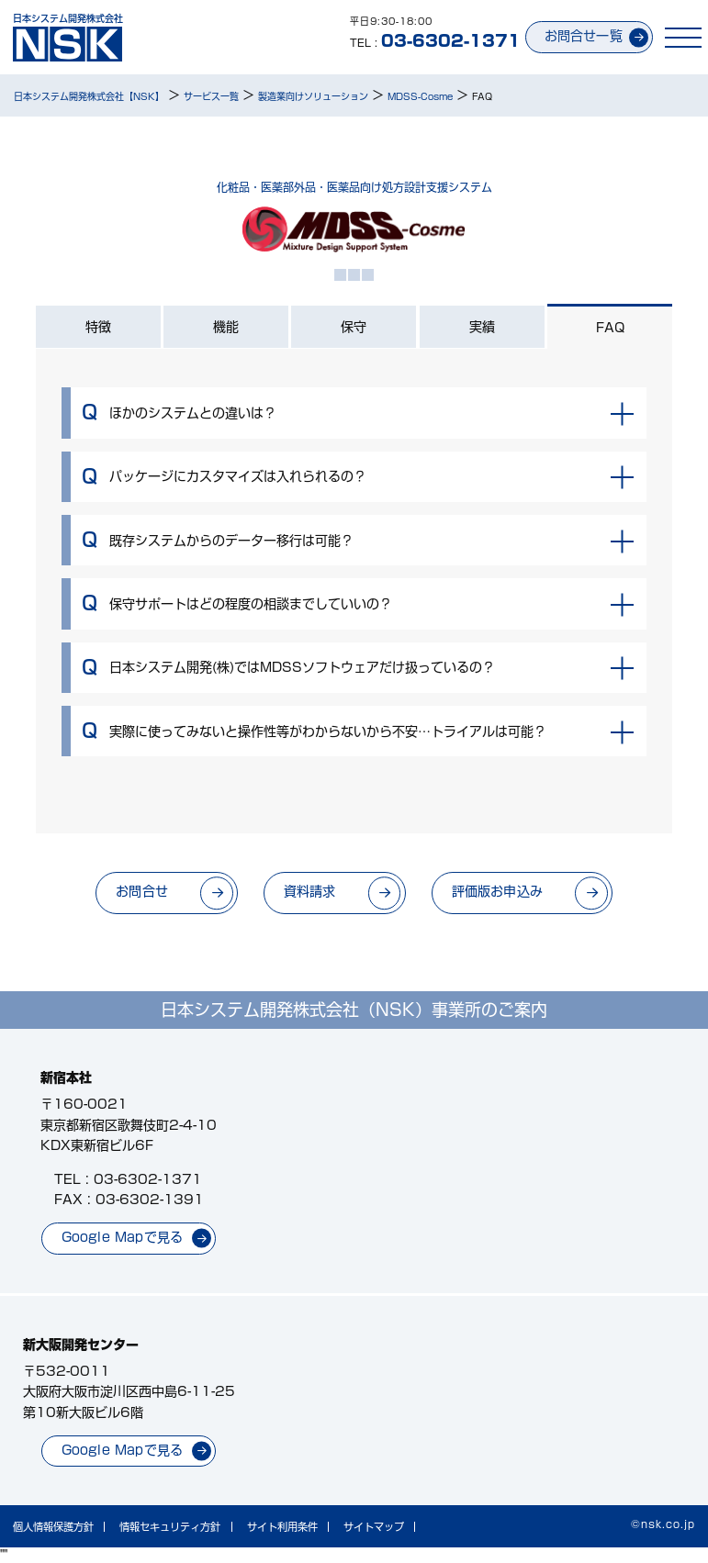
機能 (226, 326)
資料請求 (309, 892)
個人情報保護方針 (53, 1528)
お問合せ (139, 892)
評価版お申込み (498, 892)
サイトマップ (373, 1528)
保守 (353, 326)
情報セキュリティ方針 (169, 1528)
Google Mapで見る (123, 1237)
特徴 (98, 326)
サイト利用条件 (282, 1528)
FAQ (610, 328)
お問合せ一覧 (581, 35)
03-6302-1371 (148, 1179)
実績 (482, 326)
